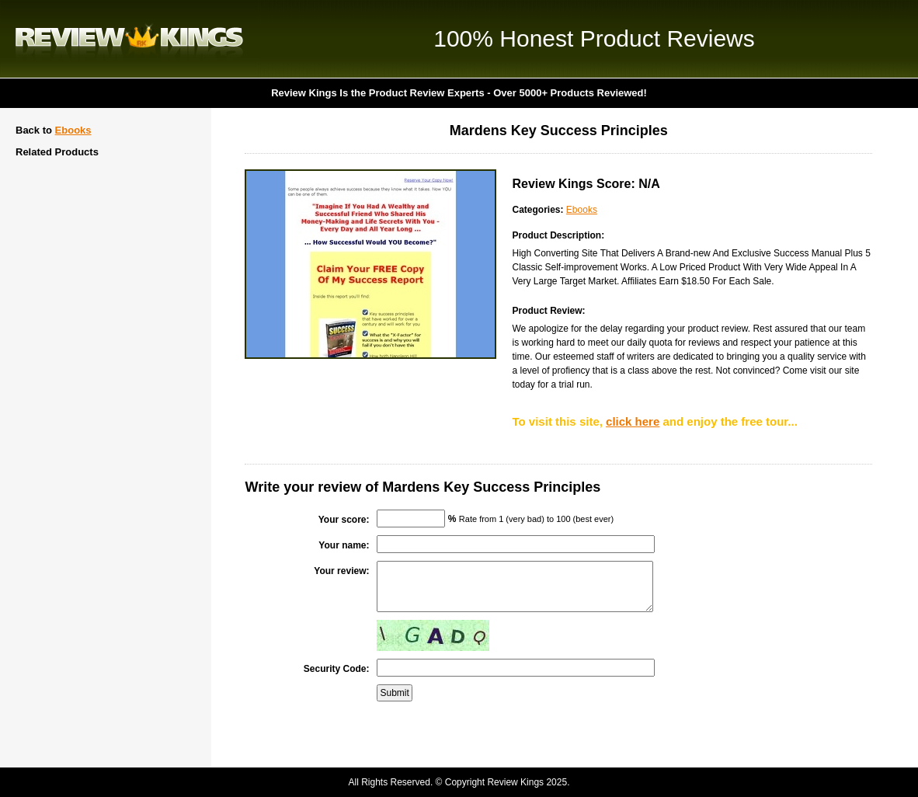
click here (632, 421)
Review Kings (129, 39)
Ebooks (73, 130)
